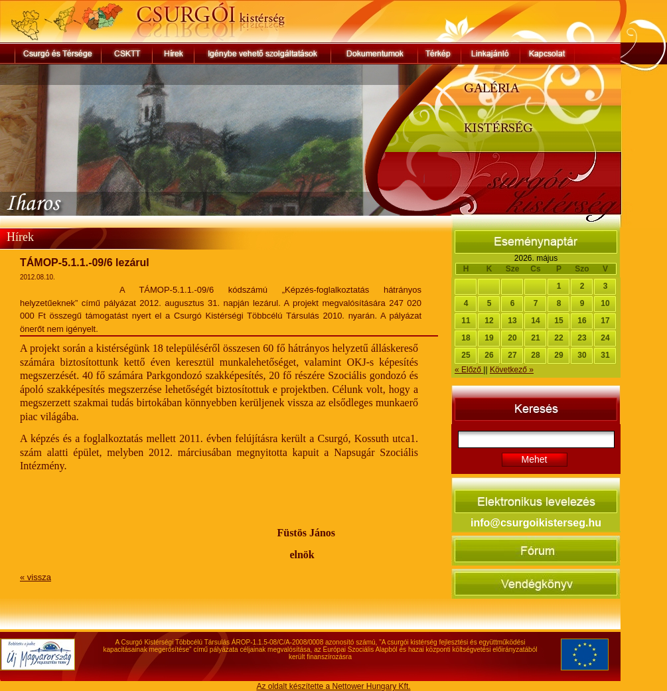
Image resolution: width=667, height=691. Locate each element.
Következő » (512, 369)
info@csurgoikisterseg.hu (536, 522)
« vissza (35, 577)
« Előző (469, 369)
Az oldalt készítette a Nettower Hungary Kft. (333, 686)
